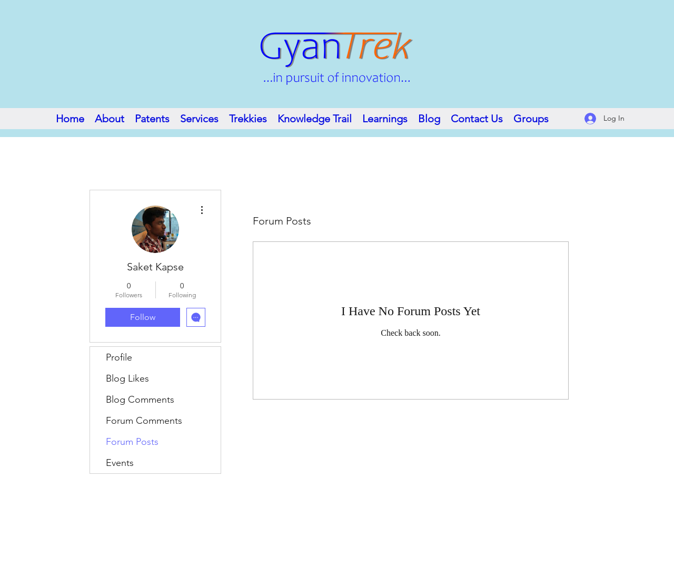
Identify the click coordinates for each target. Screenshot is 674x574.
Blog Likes (127, 378)
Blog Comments (140, 399)
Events (120, 463)
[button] (314, 119)
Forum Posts (132, 441)
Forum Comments (144, 420)
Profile (119, 357)
